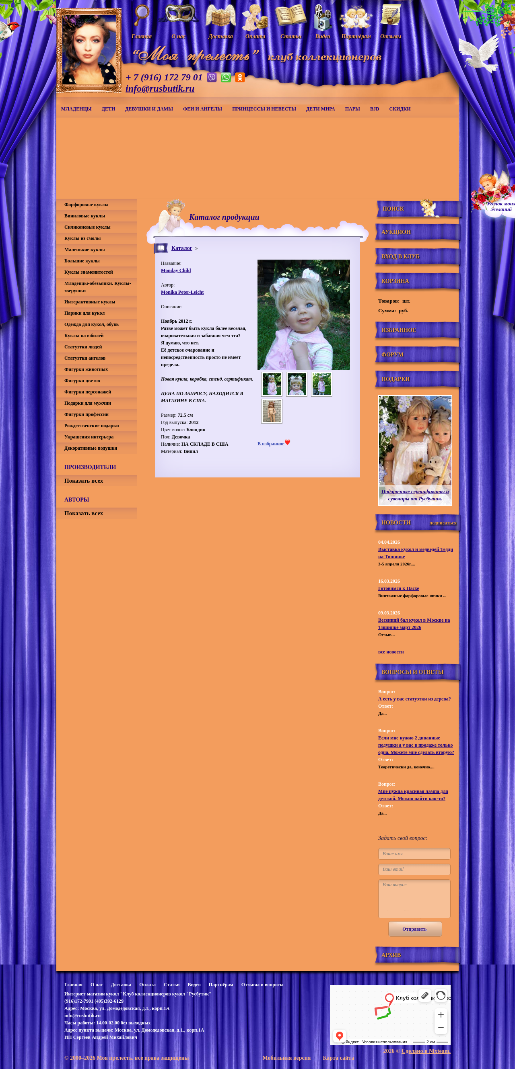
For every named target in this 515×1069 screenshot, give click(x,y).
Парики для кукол (84, 313)
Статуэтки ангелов (84, 358)
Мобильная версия (286, 1058)
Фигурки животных (86, 369)
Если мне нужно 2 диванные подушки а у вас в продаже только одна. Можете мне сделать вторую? (416, 745)
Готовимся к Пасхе (398, 588)
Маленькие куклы (84, 249)
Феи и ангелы (202, 109)
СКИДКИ (400, 109)
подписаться (443, 523)
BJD (374, 109)
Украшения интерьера (88, 437)
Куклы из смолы (82, 238)
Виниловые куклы (84, 216)
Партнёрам (221, 984)
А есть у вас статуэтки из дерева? (414, 699)
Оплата (147, 984)
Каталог (181, 248)
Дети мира (320, 109)
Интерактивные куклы (89, 302)
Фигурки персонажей (87, 392)
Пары (352, 109)
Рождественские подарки (91, 425)
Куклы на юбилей (83, 335)
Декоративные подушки (90, 448)
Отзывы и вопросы (262, 984)
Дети (108, 109)
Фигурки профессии (86, 414)
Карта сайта (338, 1058)
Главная (73, 984)
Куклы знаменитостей (88, 272)
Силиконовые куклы (87, 227)
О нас (97, 984)
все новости (391, 652)
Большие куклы (82, 261)
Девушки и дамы (149, 109)
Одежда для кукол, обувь (91, 324)
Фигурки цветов (82, 380)
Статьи (171, 984)
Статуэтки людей (83, 347)
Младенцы (76, 109)
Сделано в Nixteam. (426, 1051)
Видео (193, 984)
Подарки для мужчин (87, 403)
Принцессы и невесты (264, 109)
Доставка (121, 984)
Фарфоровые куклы (86, 204)
